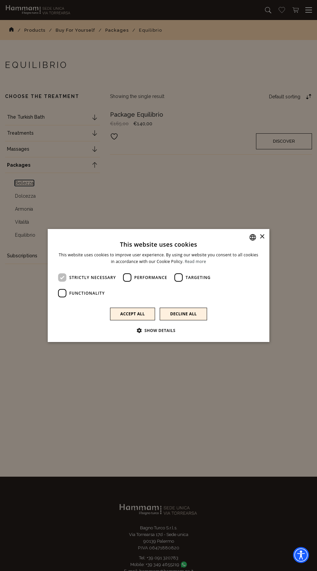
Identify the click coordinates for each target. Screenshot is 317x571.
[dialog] (159, 285)
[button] (159, 330)
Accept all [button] (132, 314)
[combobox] (252, 237)
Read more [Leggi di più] (195, 261)
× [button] (261, 236)
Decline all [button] (183, 314)
